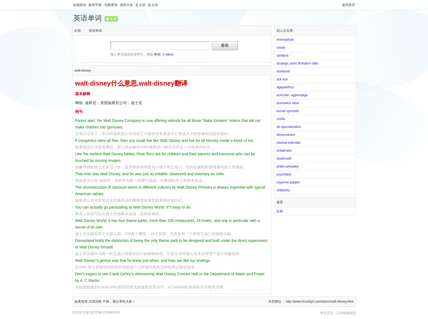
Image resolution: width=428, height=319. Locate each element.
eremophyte (285, 40)
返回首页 (348, 5)
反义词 (153, 5)
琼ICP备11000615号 (105, 312)
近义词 (140, 5)
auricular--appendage (292, 95)
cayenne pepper (288, 182)
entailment (284, 151)
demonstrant (286, 135)
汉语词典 (95, 301)
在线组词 (80, 5)
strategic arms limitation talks (298, 63)
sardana (282, 55)
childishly (283, 190)
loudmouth (284, 158)
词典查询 (111, 5)
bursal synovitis (288, 111)
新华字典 (95, 5)
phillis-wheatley (288, 166)
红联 (113, 19)
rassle (281, 47)
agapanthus (285, 87)
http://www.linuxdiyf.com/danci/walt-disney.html (319, 301)
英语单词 (87, 18)
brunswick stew (288, 103)
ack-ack (282, 79)
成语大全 (127, 5)
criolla (281, 119)
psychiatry (284, 174)
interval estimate (288, 143)
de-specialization (289, 127)
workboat (283, 71)
